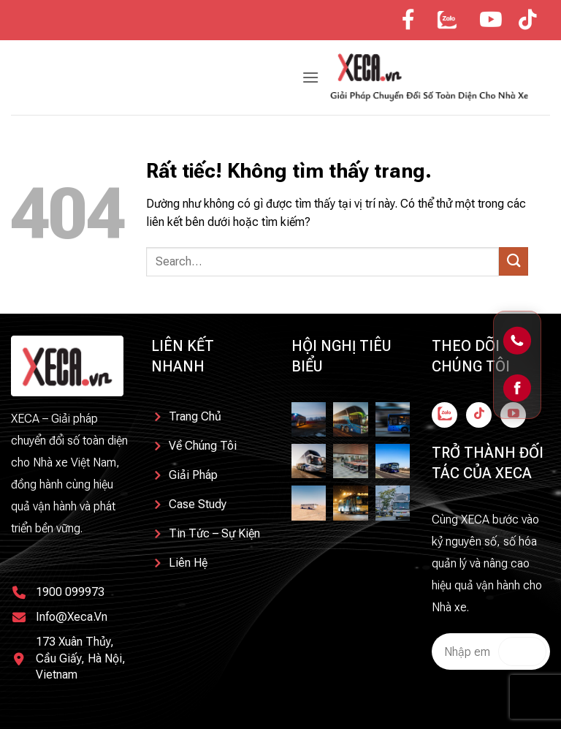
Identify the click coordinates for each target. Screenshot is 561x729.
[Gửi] (513, 261)
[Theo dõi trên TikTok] (479, 415)
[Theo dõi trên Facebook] (444, 415)
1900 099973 (70, 592)
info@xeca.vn (71, 617)
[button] (310, 77)
